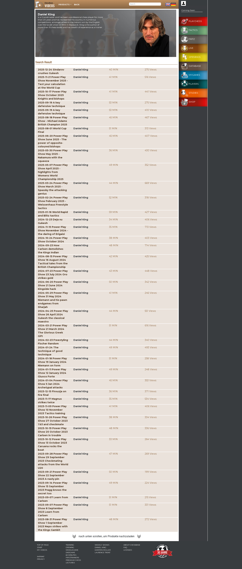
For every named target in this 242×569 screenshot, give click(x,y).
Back (76, 5)
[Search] (145, 4)
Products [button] (64, 5)
